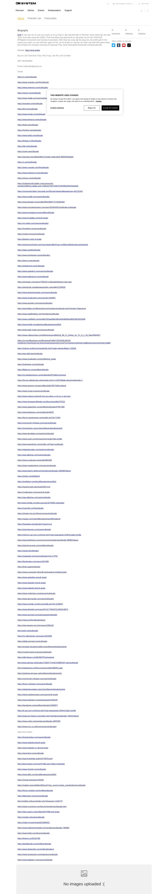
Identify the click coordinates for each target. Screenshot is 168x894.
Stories (31, 10)
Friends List (34, 18)
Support (68, 10)
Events (41, 10)
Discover (20, 10)
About (21, 18)
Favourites (50, 18)
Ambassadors (54, 10)
